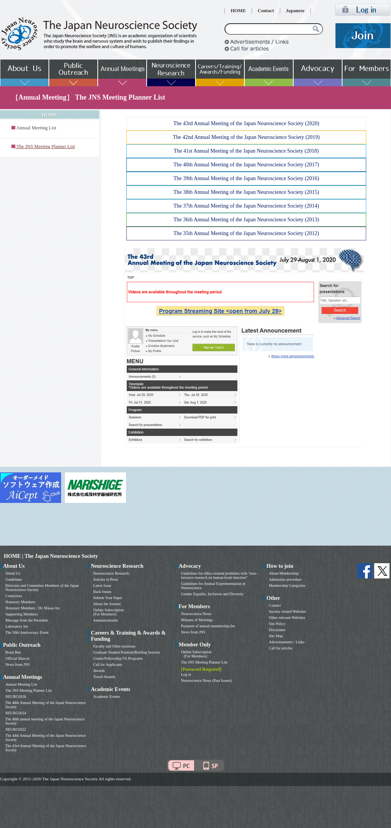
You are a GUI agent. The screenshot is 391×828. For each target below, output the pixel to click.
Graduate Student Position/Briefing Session (126, 652)
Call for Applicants (107, 664)
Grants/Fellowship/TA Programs (117, 658)
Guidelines (13, 579)
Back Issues (102, 592)
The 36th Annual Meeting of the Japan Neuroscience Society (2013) (246, 219)
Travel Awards (104, 677)
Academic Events (106, 696)
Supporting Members (21, 614)
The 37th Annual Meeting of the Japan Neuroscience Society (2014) (246, 206)
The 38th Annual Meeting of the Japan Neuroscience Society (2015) (246, 192)
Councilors (13, 596)
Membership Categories (287, 585)
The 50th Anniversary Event (26, 632)
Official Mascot (17, 658)
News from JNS (17, 664)
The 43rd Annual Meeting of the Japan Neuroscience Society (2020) (246, 123)
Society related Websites (287, 611)
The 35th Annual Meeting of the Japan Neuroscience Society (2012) (246, 233)
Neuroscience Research (111, 573)
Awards (99, 671)
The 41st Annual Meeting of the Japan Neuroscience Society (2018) (246, 151)
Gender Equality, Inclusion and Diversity (212, 594)
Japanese (295, 10)
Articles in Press (105, 579)
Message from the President (26, 620)
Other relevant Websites (287, 617)
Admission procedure (285, 579)
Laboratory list (16, 626)
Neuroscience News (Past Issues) (206, 680)
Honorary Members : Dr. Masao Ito (32, 608)
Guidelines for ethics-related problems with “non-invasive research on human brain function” (219, 575)
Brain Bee (13, 652)
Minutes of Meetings (197, 620)
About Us (12, 573)
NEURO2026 (15, 696)
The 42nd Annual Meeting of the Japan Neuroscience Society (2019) (246, 137)
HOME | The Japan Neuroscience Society (51, 556)
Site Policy (277, 624)
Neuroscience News (196, 614)
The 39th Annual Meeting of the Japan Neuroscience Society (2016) (246, 178)
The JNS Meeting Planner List (28, 690)
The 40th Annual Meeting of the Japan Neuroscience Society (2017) (246, 165)
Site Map (276, 636)
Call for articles (280, 648)
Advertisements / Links (286, 642)
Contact (266, 10)
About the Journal (107, 604)
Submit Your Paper (107, 598)
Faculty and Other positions (114, 646)
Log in (186, 674)
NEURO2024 (15, 713)
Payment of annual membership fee (208, 626)
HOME (238, 10)
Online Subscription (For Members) (108, 612)
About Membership (284, 573)
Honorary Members (20, 602)
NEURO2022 (15, 729)
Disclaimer (277, 630)
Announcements (105, 620)
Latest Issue (102, 585)
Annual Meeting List (36, 127)
